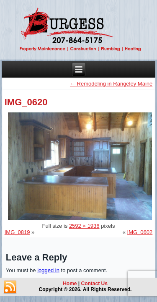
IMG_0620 (26, 102)
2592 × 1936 (84, 226)
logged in (48, 270)
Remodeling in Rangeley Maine (111, 84)
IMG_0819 (17, 232)
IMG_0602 (140, 232)
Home (70, 283)
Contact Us (94, 283)
